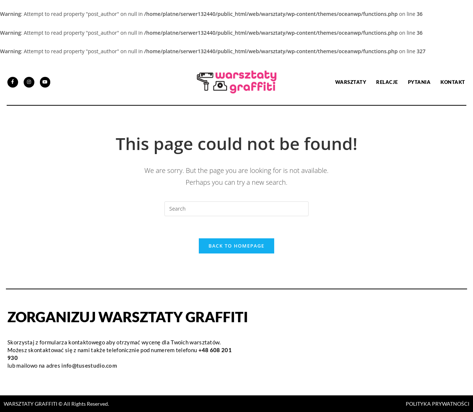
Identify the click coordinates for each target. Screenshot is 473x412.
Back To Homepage (236, 245)
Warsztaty (351, 82)
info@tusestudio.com (89, 365)
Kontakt (452, 82)
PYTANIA (419, 82)
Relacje (387, 82)
